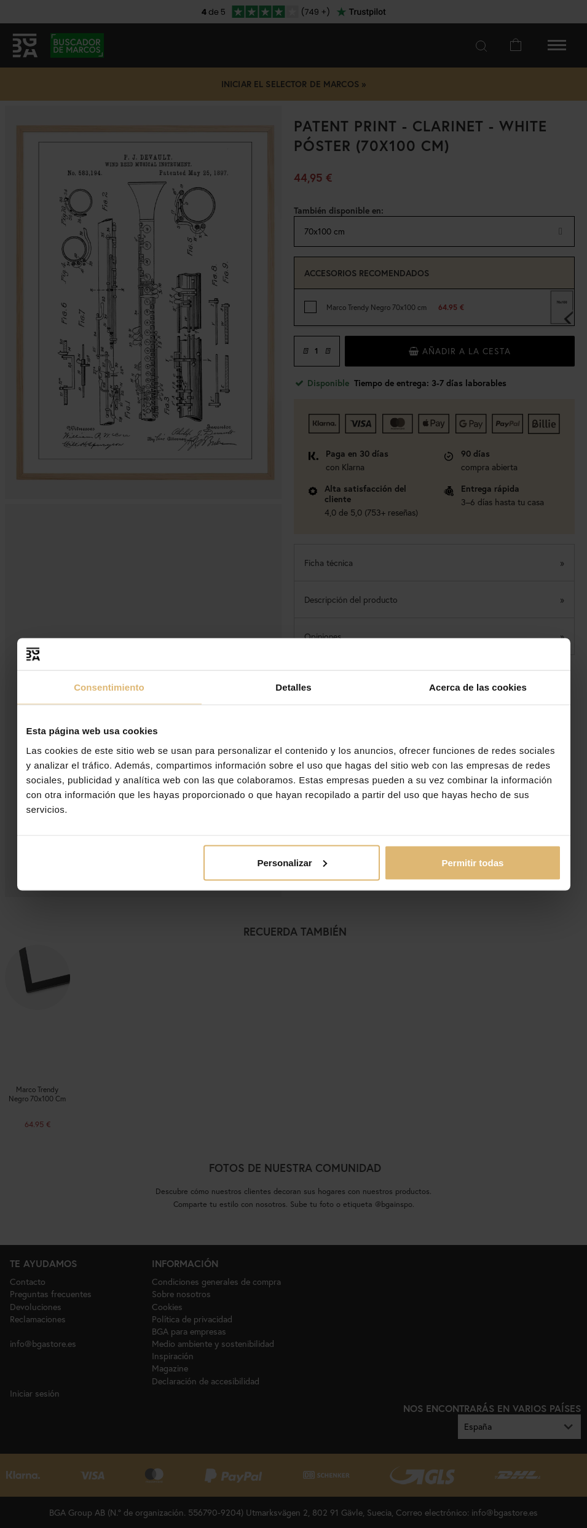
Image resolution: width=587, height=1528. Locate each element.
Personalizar (292, 862)
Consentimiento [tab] (109, 687)
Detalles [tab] (293, 687)
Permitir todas (473, 862)
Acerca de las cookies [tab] (478, 687)
